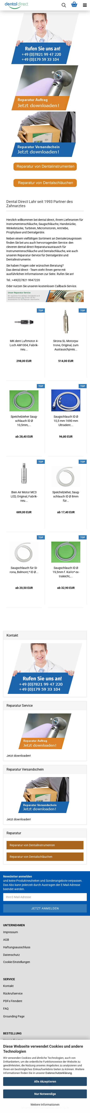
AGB (6, 939)
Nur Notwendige (45, 1094)
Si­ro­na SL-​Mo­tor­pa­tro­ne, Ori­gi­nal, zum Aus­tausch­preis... (66, 345)
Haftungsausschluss (16, 947)
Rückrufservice (12, 993)
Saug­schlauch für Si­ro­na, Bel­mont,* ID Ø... (24, 570)
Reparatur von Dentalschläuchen (31, 856)
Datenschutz (11, 954)
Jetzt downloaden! (39, 735)
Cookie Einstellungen (16, 962)
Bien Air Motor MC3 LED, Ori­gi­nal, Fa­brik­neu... (24, 496)
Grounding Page (13, 1016)
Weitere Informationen (45, 1104)
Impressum (10, 932)
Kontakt (8, 986)
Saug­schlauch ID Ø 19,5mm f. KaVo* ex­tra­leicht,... (66, 572)
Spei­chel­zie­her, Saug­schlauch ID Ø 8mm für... (65, 496)
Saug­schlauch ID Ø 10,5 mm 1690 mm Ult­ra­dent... (66, 421)
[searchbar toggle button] (63, 5)
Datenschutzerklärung (58, 1073)
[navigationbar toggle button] (84, 5)
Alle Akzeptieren (45, 1081)
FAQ (6, 1008)
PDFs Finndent (12, 1001)
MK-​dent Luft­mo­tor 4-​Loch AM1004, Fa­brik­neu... (24, 345)
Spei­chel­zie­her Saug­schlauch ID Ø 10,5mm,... (24, 421)
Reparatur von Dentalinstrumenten (32, 845)
